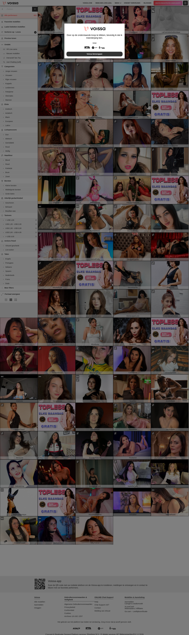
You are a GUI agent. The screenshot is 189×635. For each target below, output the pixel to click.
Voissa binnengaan (94, 54)
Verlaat (94, 43)
